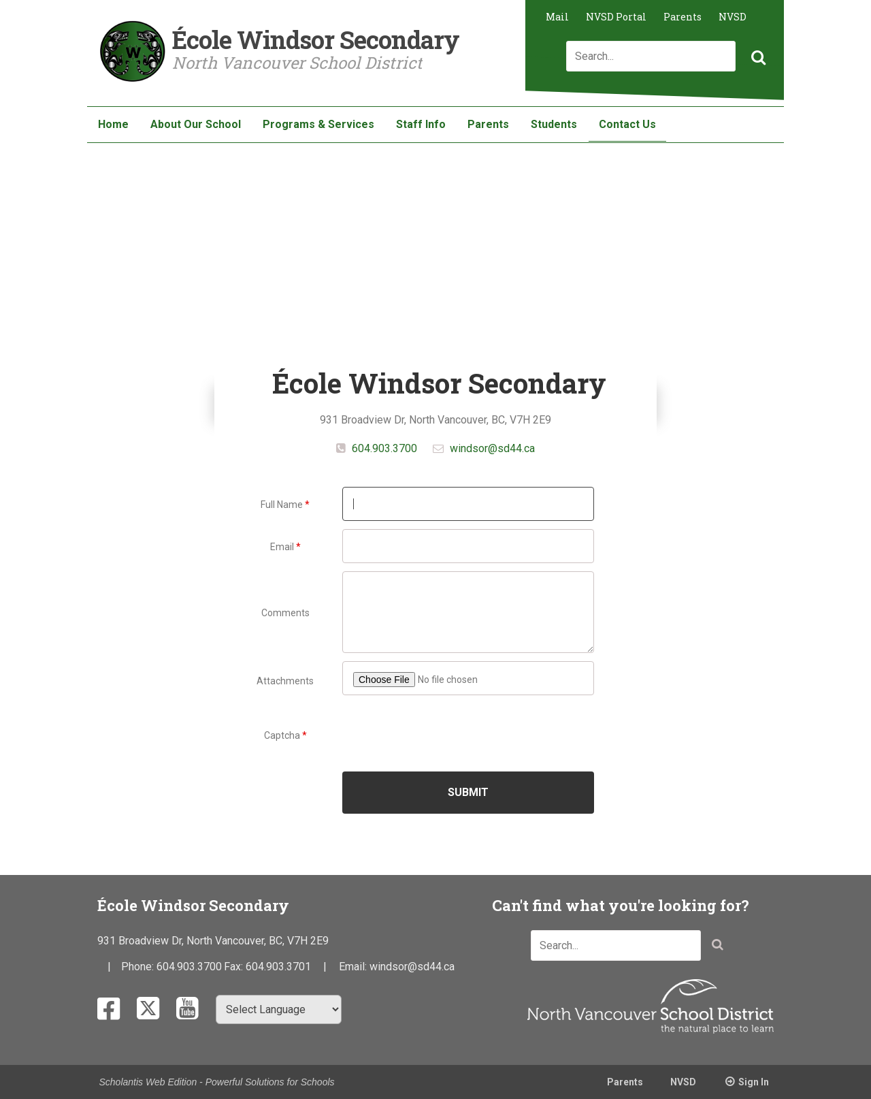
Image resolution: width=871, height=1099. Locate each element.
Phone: (139, 966)
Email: (354, 966)
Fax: (235, 966)
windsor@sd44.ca (492, 448)
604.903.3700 (383, 448)
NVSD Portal (616, 16)
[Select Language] (279, 1009)
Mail (557, 16)
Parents (682, 16)
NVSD (732, 16)
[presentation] (468, 734)
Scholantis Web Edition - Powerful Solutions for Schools (217, 1082)
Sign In (753, 1082)
